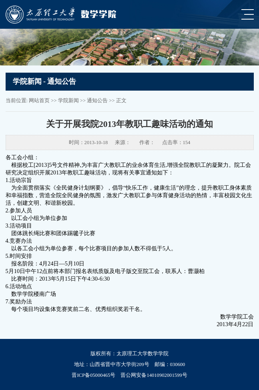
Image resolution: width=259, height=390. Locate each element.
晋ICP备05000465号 (93, 375)
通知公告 (97, 100)
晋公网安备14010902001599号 (153, 375)
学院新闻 (68, 100)
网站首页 (39, 100)
